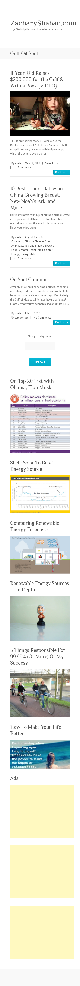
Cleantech (17, 241)
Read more (61, 172)
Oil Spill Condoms (29, 279)
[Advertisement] (42, 811)
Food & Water (19, 250)
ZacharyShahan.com (43, 23)
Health (33, 250)
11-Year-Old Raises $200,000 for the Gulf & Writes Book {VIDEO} (36, 79)
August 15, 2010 (34, 237)
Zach (18, 163)
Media (41, 250)
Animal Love (52, 163)
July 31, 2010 (32, 313)
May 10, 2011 (33, 163)
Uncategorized (20, 317)
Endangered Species (42, 246)
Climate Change (34, 241)
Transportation (29, 254)
